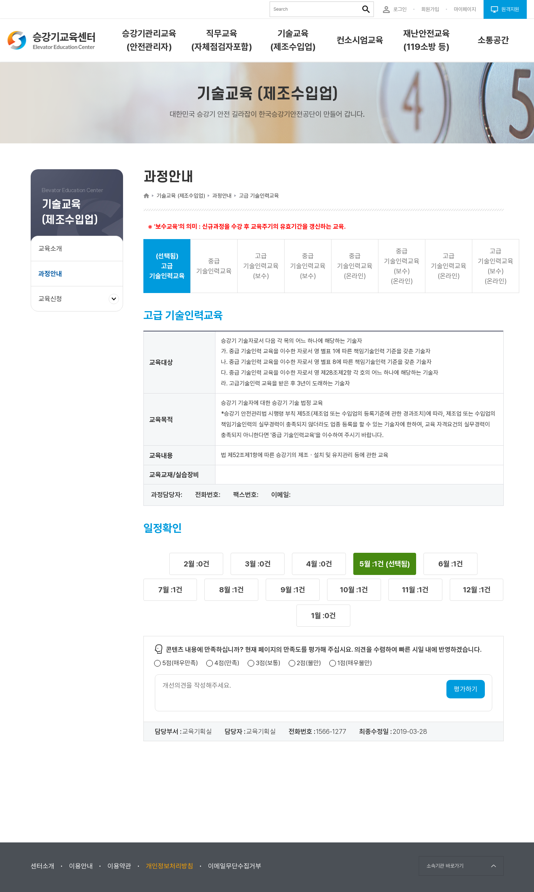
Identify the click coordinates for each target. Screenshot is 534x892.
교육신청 (53, 302)
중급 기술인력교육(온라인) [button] (355, 266)
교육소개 (50, 248)
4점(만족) (226, 663)
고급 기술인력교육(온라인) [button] (448, 266)
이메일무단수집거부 (234, 866)
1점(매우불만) (354, 663)
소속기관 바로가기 (444, 866)
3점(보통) (268, 663)
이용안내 (81, 866)
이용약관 (119, 866)
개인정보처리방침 (169, 866)
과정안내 (50, 274)
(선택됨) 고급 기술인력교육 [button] (167, 266)
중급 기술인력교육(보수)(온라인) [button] (401, 266)
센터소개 (42, 866)
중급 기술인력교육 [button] (214, 266)
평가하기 (465, 689)
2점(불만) (309, 663)
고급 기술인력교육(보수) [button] (261, 266)
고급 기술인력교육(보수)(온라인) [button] (495, 266)
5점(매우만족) (180, 663)
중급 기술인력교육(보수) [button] (308, 266)
